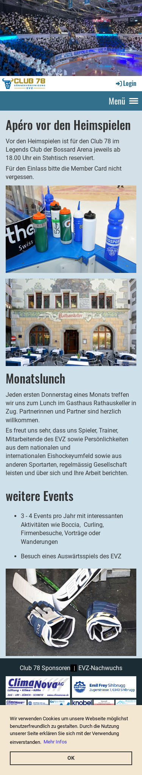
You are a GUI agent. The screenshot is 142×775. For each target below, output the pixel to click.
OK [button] (71, 758)
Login (125, 83)
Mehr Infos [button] (55, 742)
